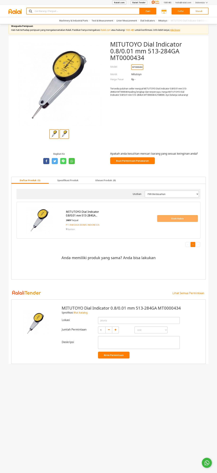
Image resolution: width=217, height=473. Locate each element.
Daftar (181, 11)
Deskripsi (68, 348)
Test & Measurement (102, 20)
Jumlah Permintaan (74, 335)
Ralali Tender (138, 2)
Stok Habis (177, 224)
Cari (148, 11)
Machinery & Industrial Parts (73, 20)
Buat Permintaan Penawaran (132, 166)
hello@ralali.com (183, 2)
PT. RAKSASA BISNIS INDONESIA (82, 230)
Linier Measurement (126, 20)
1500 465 (167, 2)
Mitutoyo (162, 20)
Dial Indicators (147, 20)
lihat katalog (80, 318)
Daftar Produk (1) (30, 186)
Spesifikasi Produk (67, 186)
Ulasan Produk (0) (105, 186)
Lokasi (66, 326)
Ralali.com (119, 2)
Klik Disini (175, 35)
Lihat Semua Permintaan (188, 299)
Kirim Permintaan (114, 360)
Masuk (199, 11)
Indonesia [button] (202, 2)
